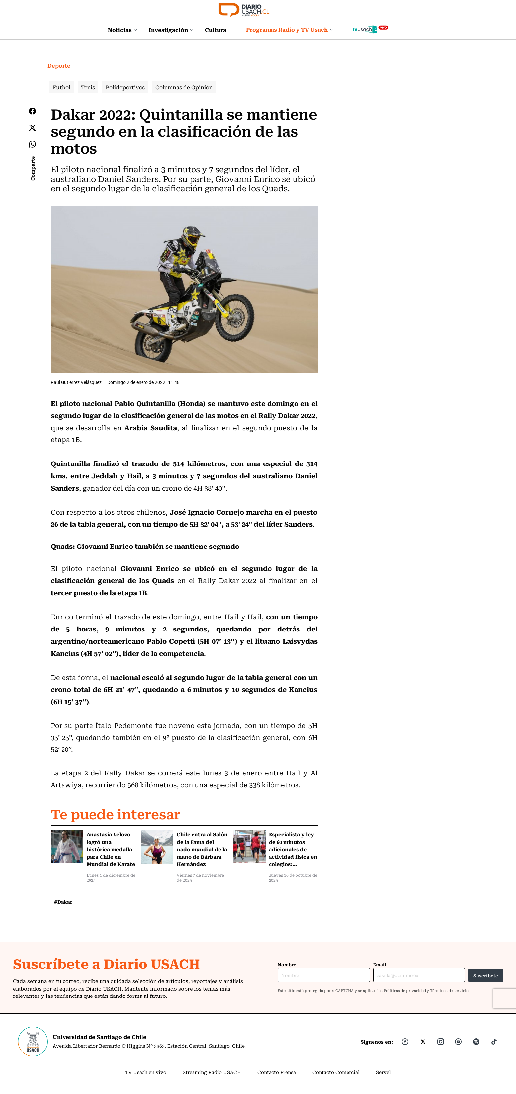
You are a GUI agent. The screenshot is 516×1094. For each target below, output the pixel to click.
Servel (383, 1072)
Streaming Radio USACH (212, 1072)
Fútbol (61, 87)
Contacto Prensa (276, 1072)
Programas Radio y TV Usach (289, 29)
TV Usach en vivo (145, 1072)
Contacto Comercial (336, 1072)
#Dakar (63, 901)
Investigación (171, 29)
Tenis (88, 87)
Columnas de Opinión (184, 87)
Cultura (215, 29)
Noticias (122, 29)
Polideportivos (125, 87)
